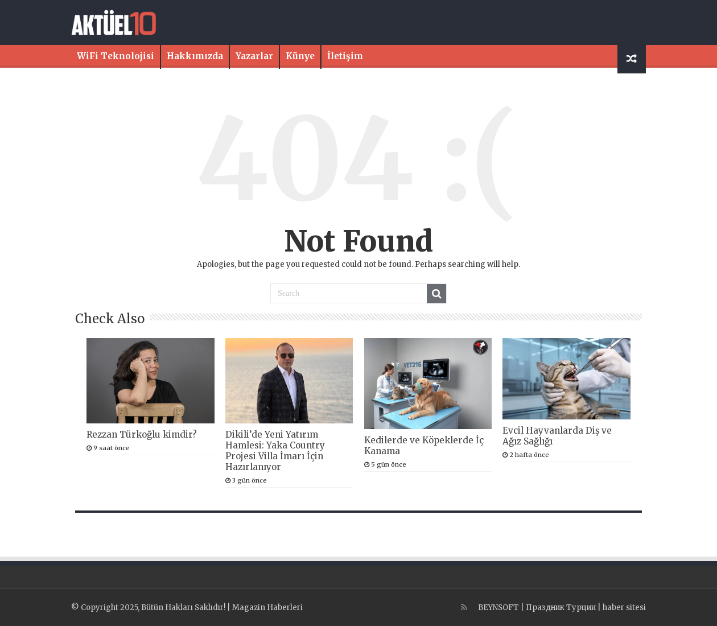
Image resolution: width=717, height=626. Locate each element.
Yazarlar (254, 56)
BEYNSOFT (498, 607)
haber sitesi (624, 607)
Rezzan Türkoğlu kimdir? (141, 434)
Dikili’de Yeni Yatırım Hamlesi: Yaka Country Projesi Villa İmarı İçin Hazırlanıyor (275, 450)
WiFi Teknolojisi (115, 56)
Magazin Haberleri (267, 607)
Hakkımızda (195, 56)
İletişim (345, 56)
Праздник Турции (561, 607)
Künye (300, 56)
